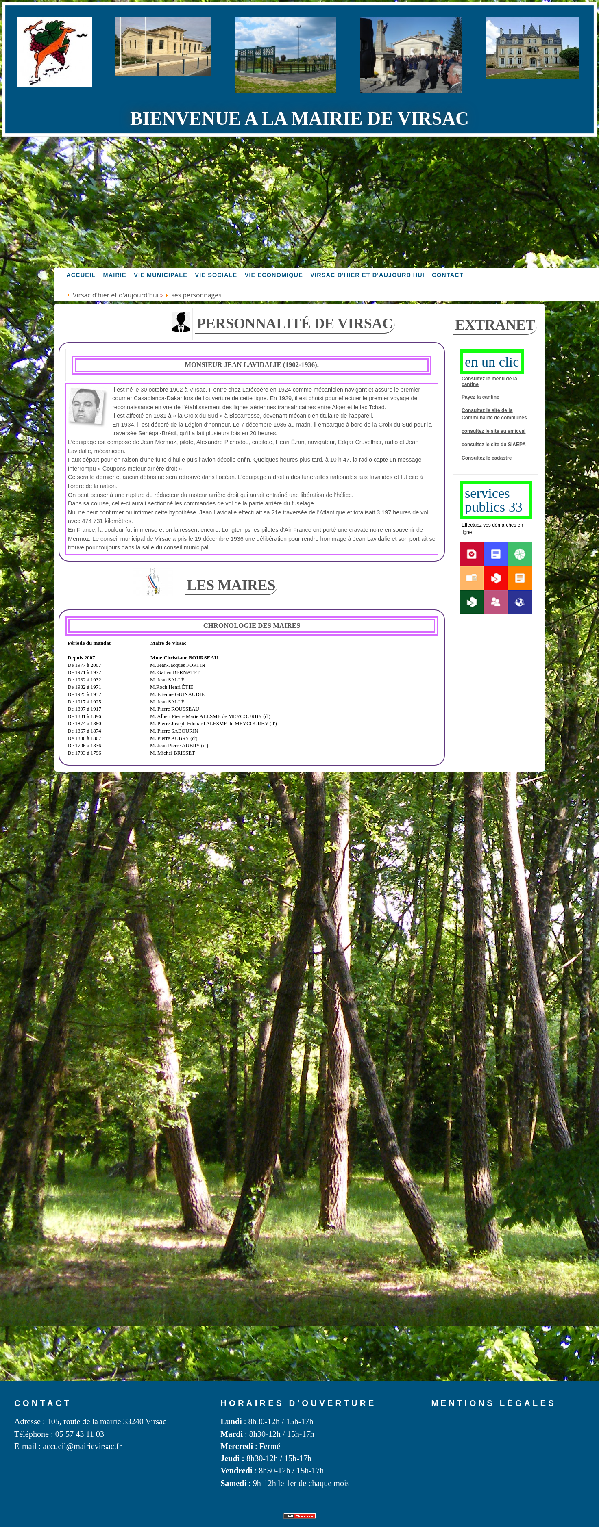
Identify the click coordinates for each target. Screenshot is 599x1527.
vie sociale (216, 275)
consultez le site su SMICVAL (493, 431)
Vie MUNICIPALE (160, 275)
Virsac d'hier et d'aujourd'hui (367, 275)
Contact (447, 275)
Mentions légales (493, 1403)
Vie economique (274, 275)
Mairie (114, 275)
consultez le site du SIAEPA (494, 444)
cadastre (502, 458)
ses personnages (196, 295)
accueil (81, 275)
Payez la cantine (480, 397)
